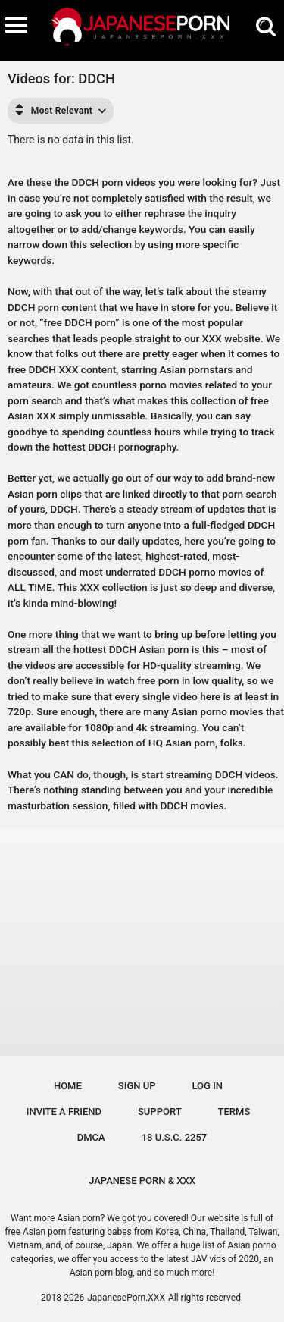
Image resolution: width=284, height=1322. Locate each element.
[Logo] (142, 30)
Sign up (137, 1085)
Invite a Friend (64, 1111)
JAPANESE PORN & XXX (142, 1180)
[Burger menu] (16, 24)
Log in (207, 1085)
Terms (234, 1111)
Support (160, 1111)
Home (68, 1085)
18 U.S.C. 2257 (175, 1137)
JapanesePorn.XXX (126, 1297)
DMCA (91, 1137)
